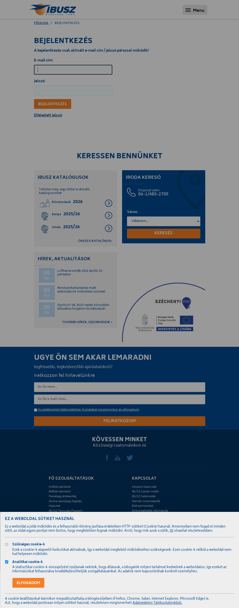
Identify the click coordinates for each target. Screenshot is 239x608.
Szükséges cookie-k (28, 545)
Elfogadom (28, 583)
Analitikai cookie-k (27, 563)
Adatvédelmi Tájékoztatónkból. (157, 603)
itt (171, 531)
